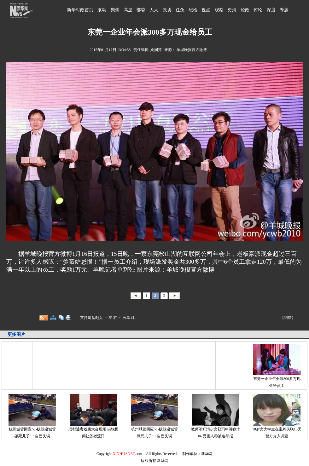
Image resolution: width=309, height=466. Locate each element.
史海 (232, 10)
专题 (284, 10)
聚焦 (115, 10)
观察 (219, 10)
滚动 (101, 10)
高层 (128, 10)
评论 (258, 10)
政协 (167, 10)
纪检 (193, 10)
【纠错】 (287, 317)
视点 (205, 10)
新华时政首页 (80, 10)
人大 (153, 10)
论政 (245, 10)
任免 (180, 10)
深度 (271, 10)
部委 (141, 10)
